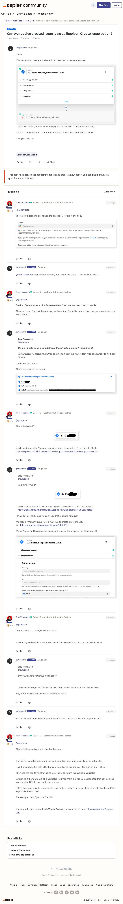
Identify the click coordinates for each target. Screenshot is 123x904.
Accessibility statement (71, 875)
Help (22, 885)
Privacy (115, 900)
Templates (87, 885)
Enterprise (73, 885)
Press (54, 885)
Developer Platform (38, 885)
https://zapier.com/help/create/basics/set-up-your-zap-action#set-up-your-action (57, 451)
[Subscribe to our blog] (67, 892)
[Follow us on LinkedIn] (61, 892)
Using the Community (19, 850)
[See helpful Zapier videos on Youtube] (77, 892)
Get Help (7, 13)
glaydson (20, 47)
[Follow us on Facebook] (56, 892)
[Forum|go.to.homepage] (25, 5)
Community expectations (21, 854)
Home (8, 20)
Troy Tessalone (23, 202)
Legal (106, 900)
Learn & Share (26, 13)
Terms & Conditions (50, 875)
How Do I (29, 20)
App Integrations (104, 885)
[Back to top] (120, 871)
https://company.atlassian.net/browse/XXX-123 (43, 525)
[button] (104, 5)
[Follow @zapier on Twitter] (72, 892)
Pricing (13, 885)
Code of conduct (17, 845)
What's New (46, 13)
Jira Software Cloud (27, 154)
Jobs (62, 885)
